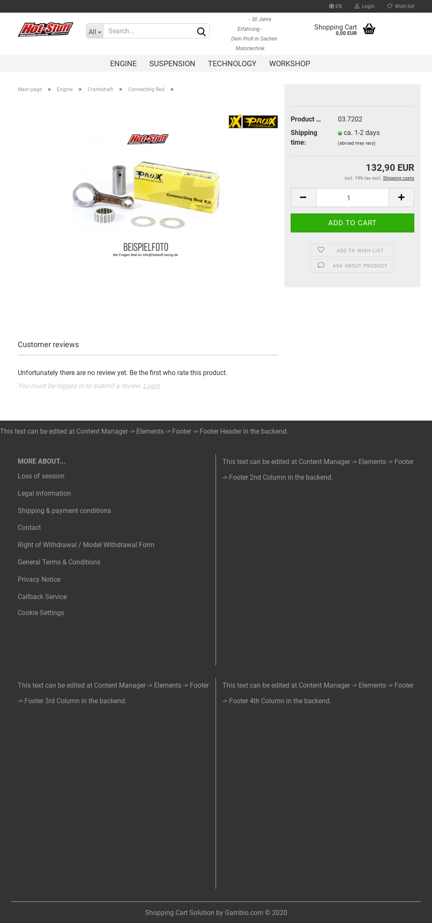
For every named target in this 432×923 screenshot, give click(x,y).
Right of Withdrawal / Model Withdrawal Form (86, 545)
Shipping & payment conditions (64, 511)
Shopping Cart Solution (179, 913)
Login (365, 6)
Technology (232, 63)
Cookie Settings (41, 613)
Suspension (172, 63)
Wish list (400, 6)
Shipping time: (304, 137)
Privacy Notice (39, 579)
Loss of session (41, 476)
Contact (29, 528)
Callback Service (42, 597)
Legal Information (44, 493)
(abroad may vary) (356, 143)
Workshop (289, 63)
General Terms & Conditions (59, 562)
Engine (123, 63)
